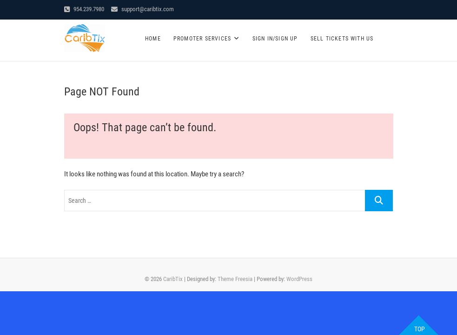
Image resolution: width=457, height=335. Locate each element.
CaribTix (173, 278)
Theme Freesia (235, 278)
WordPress (299, 278)
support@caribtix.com (142, 9)
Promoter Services (202, 38)
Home (153, 38)
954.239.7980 (84, 9)
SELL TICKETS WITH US (342, 38)
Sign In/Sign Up (275, 38)
